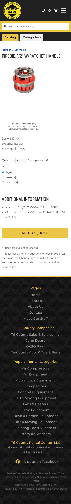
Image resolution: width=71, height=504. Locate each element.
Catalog (10, 37)
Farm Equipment (35, 410)
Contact (35, 313)
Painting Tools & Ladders (35, 428)
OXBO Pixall (35, 346)
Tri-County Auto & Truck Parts (35, 352)
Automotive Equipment (35, 380)
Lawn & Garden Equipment (35, 416)
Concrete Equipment (35, 392)
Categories (33, 37)
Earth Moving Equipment (36, 398)
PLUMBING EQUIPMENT (14, 50)
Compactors (35, 386)
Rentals (35, 301)
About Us (35, 307)
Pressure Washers (36, 434)
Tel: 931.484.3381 (32, 451)
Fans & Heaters (35, 404)
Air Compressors (35, 368)
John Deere (35, 341)
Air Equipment (36, 374)
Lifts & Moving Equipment (35, 422)
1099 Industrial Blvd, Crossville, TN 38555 (37, 447)
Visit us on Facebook (37, 461)
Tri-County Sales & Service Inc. (35, 335)
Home (35, 295)
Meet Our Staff (35, 319)
